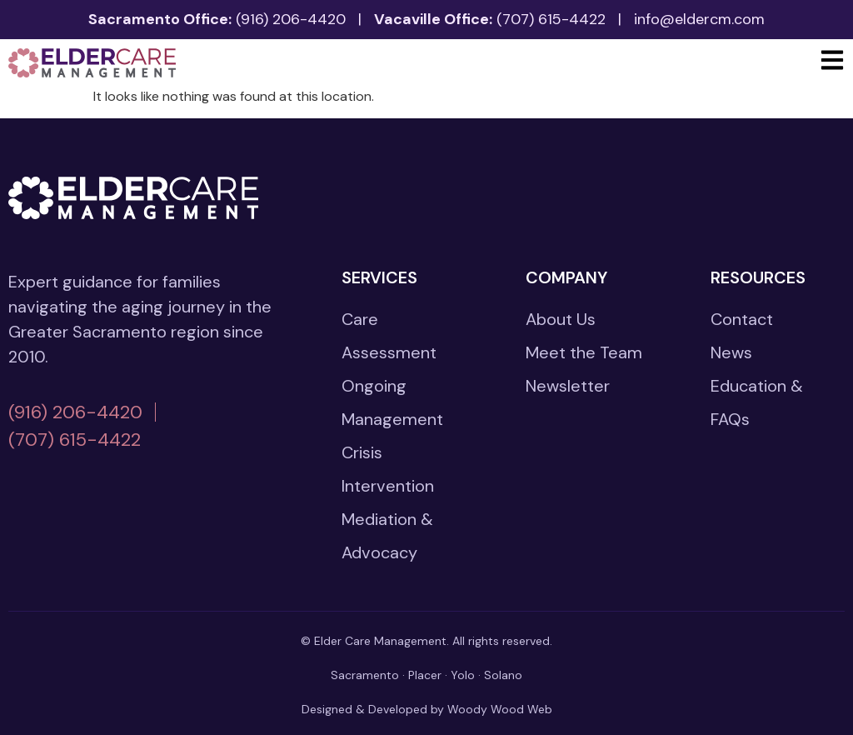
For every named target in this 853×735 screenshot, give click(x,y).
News (731, 352)
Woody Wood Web (499, 709)
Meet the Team (584, 352)
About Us (561, 319)
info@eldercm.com (699, 19)
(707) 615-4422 (551, 19)
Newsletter (568, 386)
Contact (742, 319)
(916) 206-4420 (291, 19)
